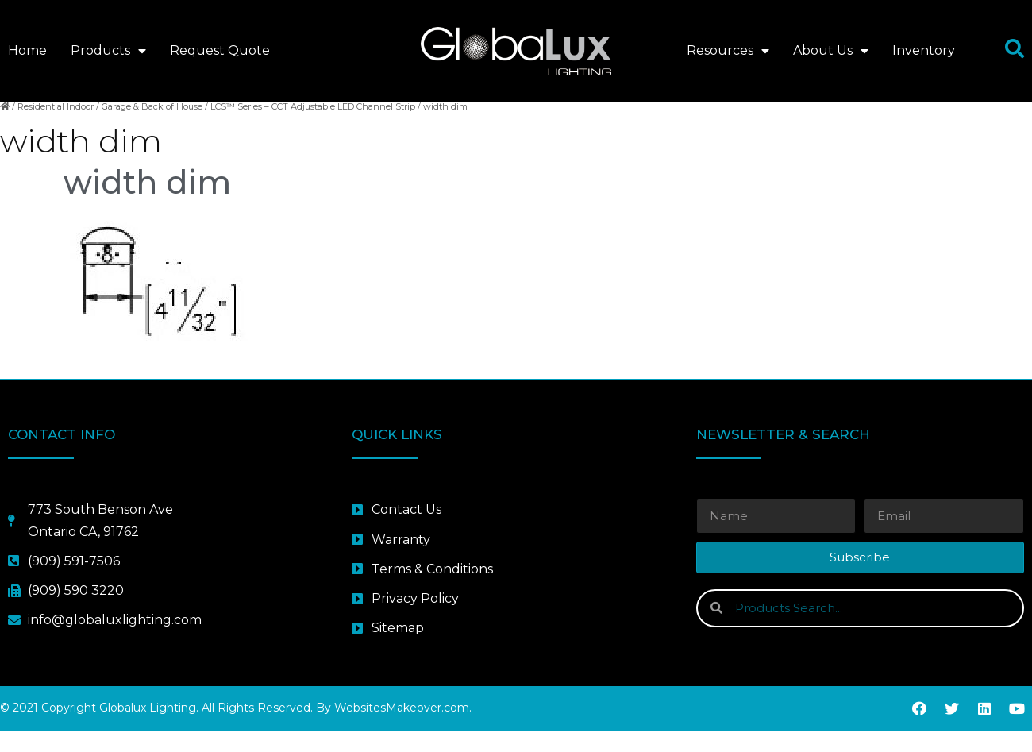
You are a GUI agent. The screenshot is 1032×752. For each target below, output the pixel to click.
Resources (728, 50)
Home (27, 50)
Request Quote (220, 50)
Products (108, 50)
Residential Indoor (55, 127)
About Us (830, 50)
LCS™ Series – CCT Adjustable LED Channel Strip (312, 127)
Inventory (923, 50)
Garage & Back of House (152, 127)
